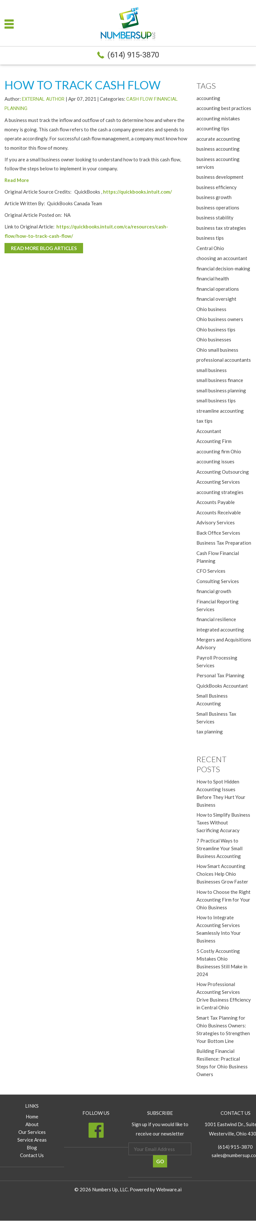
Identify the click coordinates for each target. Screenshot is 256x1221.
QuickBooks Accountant (222, 686)
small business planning (221, 390)
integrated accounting (220, 629)
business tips (210, 238)
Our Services (32, 1132)
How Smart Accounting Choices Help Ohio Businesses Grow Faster (222, 874)
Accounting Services (218, 482)
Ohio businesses (213, 339)
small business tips (216, 400)
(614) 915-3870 (133, 54)
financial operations (217, 289)
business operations (217, 207)
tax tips (204, 421)
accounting (208, 98)
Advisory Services (215, 522)
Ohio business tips (215, 329)
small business (211, 370)
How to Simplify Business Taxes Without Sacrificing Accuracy (223, 822)
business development (219, 177)
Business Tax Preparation (223, 543)
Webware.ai (169, 1190)
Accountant (208, 431)
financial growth (213, 591)
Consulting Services (217, 581)
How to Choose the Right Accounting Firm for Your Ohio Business (223, 899)
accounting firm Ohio (218, 451)
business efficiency (216, 187)
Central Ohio (210, 248)
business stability (214, 217)
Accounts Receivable (218, 512)
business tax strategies (221, 228)
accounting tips (212, 128)
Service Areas (32, 1140)
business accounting (218, 149)
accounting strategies (219, 492)
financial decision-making (223, 268)
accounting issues (215, 461)
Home (32, 1117)
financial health (212, 278)
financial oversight (216, 299)
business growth (214, 197)
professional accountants (223, 360)
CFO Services (210, 571)
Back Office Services (218, 533)
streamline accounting (220, 411)
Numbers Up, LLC (110, 1190)
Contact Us (32, 1155)
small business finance (219, 380)
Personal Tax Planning (220, 675)
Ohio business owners (219, 319)
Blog (32, 1148)
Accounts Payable (215, 502)
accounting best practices (223, 108)
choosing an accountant (221, 258)
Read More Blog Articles (44, 248)
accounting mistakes (218, 118)
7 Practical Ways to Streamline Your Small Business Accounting (219, 848)
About (32, 1124)
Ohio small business (217, 350)
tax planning (209, 731)
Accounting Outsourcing (222, 472)
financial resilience (216, 619)
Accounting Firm (214, 441)
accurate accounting (218, 139)
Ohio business (211, 309)
